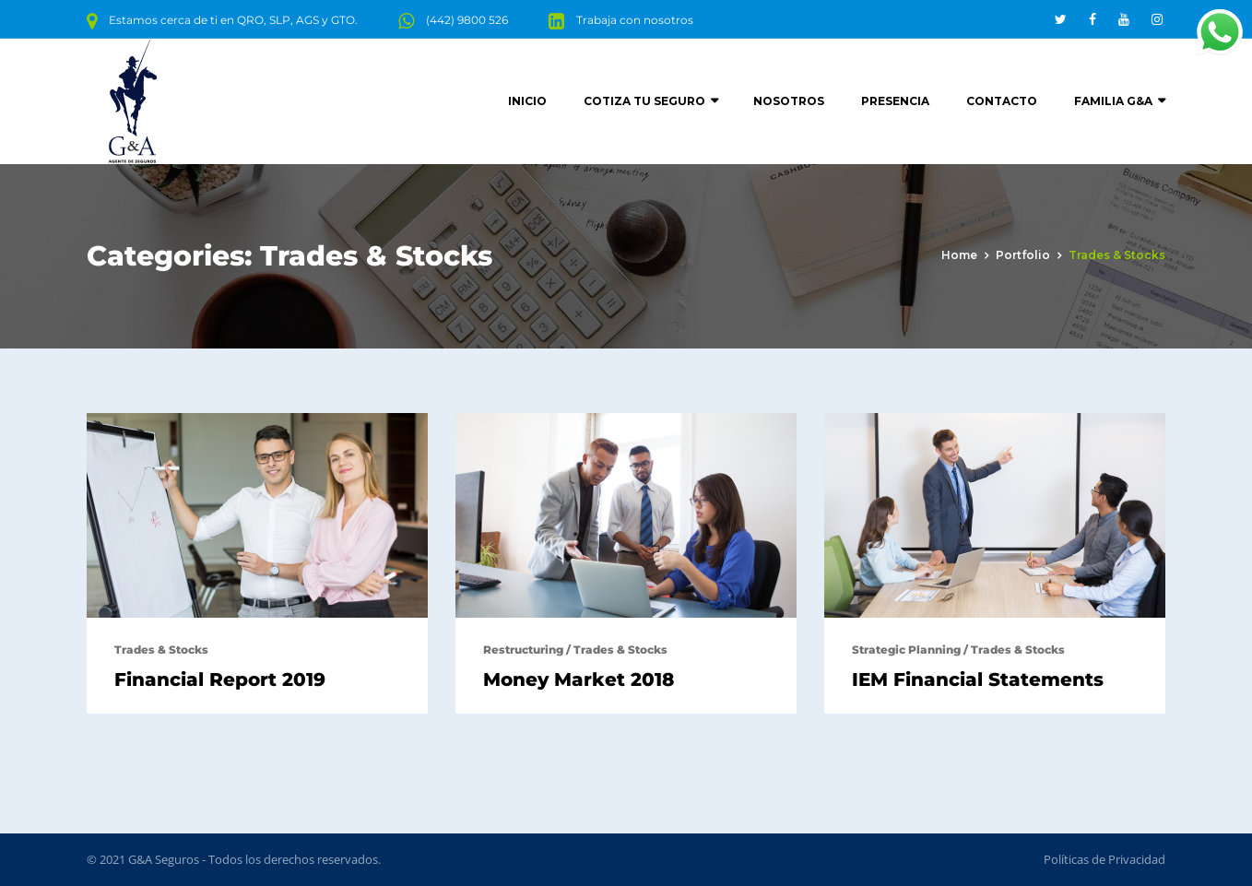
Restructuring (523, 649)
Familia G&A (1113, 101)
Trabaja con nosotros (634, 20)
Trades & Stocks (161, 649)
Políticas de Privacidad (1104, 859)
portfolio (1023, 255)
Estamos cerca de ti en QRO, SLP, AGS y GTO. (233, 20)
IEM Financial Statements (978, 679)
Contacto (1001, 101)
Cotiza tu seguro (644, 101)
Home (959, 255)
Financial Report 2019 (219, 679)
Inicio (527, 101)
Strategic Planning (906, 649)
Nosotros (788, 101)
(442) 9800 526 (467, 20)
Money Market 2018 (578, 679)
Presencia (895, 101)
